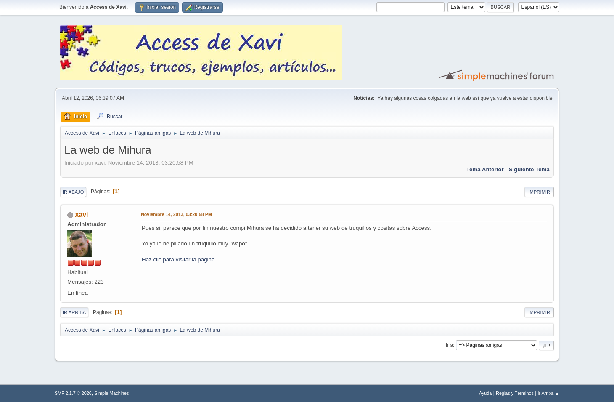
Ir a (449, 345)
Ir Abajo (73, 191)
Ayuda (485, 393)
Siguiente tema (529, 169)
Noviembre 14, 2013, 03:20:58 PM (176, 214)
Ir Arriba (74, 312)
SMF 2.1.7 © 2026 (73, 393)
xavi (81, 214)
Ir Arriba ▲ (548, 393)
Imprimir (539, 191)
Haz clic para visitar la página (178, 259)
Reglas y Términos (515, 393)
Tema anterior (485, 169)
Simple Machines (111, 393)
